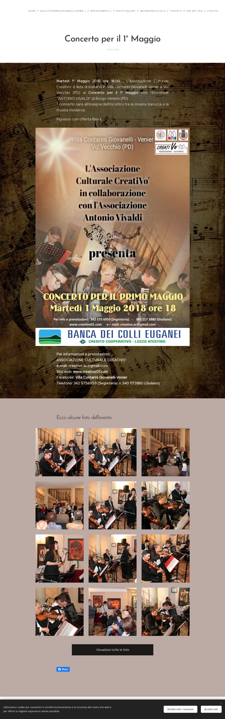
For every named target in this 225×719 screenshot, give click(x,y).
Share (63, 669)
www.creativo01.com (90, 371)
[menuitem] (31, 11)
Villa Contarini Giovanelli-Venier (101, 377)
